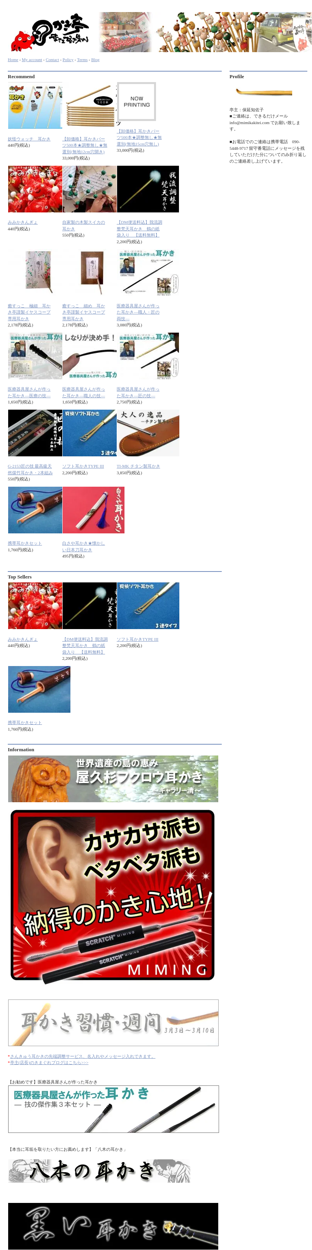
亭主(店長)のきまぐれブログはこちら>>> (49, 1062)
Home (13, 59)
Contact (52, 59)
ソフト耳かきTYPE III (83, 466)
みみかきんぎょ (23, 222)
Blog (95, 59)
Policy (68, 59)
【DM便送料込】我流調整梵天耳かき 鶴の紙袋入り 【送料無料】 (139, 228)
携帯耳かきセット (25, 543)
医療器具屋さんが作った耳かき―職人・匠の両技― (138, 312)
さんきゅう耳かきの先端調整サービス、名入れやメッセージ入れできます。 (83, 1056)
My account (32, 59)
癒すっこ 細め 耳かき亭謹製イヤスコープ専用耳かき (83, 312)
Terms (82, 59)
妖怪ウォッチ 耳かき (29, 139)
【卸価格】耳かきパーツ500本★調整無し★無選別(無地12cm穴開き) (84, 145)
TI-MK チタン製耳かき (138, 466)
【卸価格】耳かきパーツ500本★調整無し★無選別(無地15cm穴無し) (139, 137)
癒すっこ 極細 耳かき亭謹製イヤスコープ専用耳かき (29, 312)
